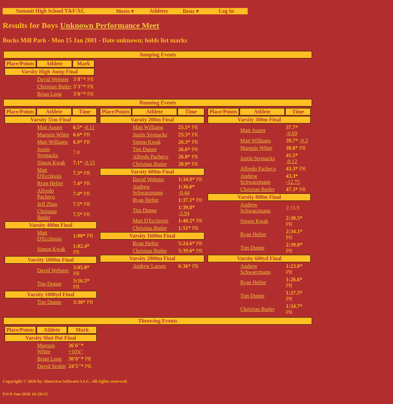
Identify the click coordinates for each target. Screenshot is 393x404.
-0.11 (89, 127)
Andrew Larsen (149, 266)
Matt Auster (50, 127)
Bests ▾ (191, 11)
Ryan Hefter (50, 183)
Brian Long (49, 94)
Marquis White (53, 134)
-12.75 (293, 182)
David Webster (53, 79)
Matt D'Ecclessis (49, 173)
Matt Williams (52, 142)
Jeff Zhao (47, 204)
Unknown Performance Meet (109, 25)
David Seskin (51, 366)
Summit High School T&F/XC (50, 11)
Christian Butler (54, 86)
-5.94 (183, 213)
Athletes (158, 11)
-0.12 (291, 161)
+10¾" (75, 351)
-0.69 (291, 133)
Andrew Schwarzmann (148, 189)
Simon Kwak (51, 162)
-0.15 (89, 162)
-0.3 (303, 140)
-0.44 (183, 192)
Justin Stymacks (47, 152)
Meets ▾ (125, 11)
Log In (225, 11)
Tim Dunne (49, 284)
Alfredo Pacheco (46, 193)
